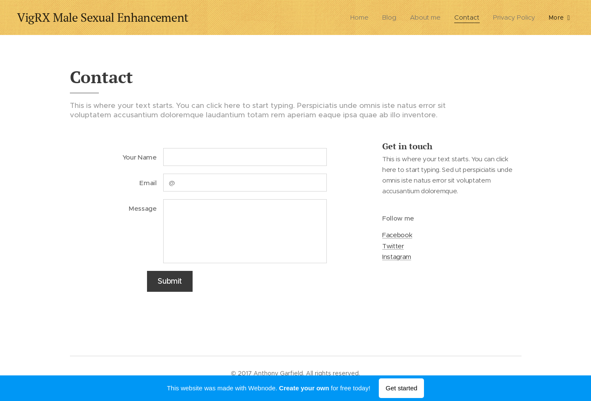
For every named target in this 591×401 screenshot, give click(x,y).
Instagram (396, 257)
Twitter (393, 246)
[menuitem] (361, 17)
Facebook (397, 235)
